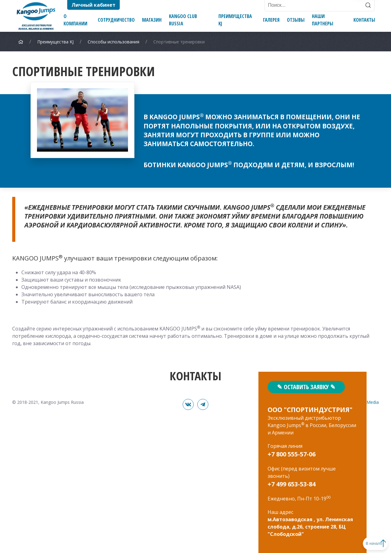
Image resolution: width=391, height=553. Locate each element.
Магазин (152, 20)
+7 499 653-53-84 (292, 484)
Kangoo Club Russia (183, 20)
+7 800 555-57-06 (292, 454)
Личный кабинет (93, 5)
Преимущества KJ (235, 20)
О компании (75, 20)
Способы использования (113, 42)
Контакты (364, 20)
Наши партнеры (322, 20)
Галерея (271, 20)
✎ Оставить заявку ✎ (306, 387)
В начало (366, 543)
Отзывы (296, 20)
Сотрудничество (116, 20)
